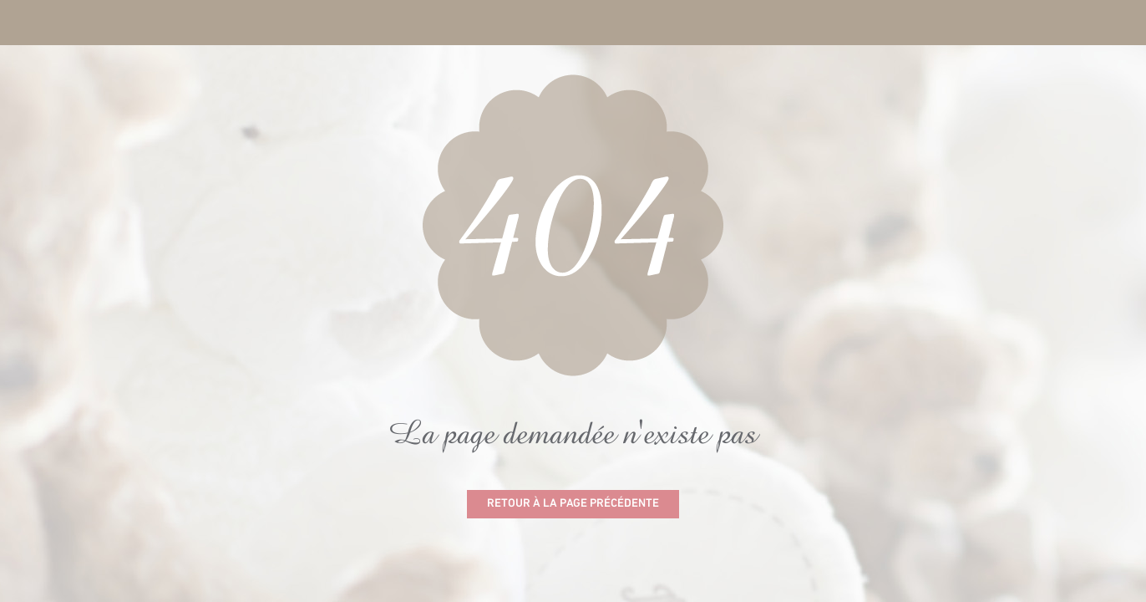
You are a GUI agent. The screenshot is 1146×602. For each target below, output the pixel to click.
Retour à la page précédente (573, 504)
